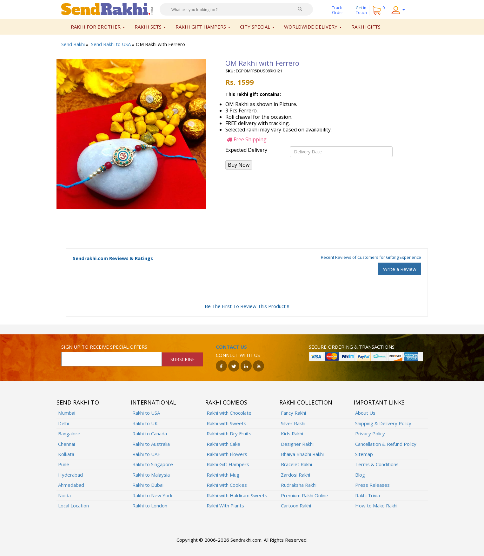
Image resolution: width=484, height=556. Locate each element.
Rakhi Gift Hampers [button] (203, 26)
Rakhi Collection (305, 402)
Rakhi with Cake (223, 444)
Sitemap (364, 454)
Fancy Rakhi (293, 413)
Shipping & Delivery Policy (383, 423)
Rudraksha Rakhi (298, 485)
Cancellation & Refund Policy (385, 444)
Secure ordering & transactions (351, 347)
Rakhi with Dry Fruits (229, 433)
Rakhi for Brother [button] (98, 26)
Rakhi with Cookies (227, 485)
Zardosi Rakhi (295, 475)
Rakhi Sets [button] (150, 26)
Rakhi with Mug (223, 475)
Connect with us (238, 355)
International (153, 402)
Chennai (66, 444)
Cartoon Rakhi (296, 505)
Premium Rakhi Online (304, 495)
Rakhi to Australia (151, 444)
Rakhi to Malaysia (151, 475)
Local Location (73, 505)
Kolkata (66, 454)
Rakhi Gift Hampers (228, 464)
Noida (64, 495)
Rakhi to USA (146, 413)
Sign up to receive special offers (104, 347)
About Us (365, 413)
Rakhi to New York (152, 495)
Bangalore (69, 433)
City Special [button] (257, 26)
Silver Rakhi (293, 423)
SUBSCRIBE (182, 359)
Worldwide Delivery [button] (313, 26)
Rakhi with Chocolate (229, 413)
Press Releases (372, 485)
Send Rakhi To (77, 402)
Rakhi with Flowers (227, 454)
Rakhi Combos (226, 402)
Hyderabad (70, 475)
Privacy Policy (370, 433)
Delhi (63, 423)
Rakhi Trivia (367, 495)
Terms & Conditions (377, 464)
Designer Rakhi (297, 444)
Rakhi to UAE (146, 454)
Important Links (379, 402)
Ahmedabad (71, 485)
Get (361, 10)
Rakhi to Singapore (152, 464)
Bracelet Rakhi (296, 464)
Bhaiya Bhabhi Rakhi (302, 454)
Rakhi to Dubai (147, 485)
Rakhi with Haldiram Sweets (237, 495)
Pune (63, 464)
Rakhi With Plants (225, 505)
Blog (360, 475)
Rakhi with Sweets (226, 423)
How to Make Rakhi (376, 505)
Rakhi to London (149, 505)
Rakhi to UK (145, 423)
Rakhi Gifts (366, 26)
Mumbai (66, 413)
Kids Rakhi (292, 433)
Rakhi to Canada (149, 433)
